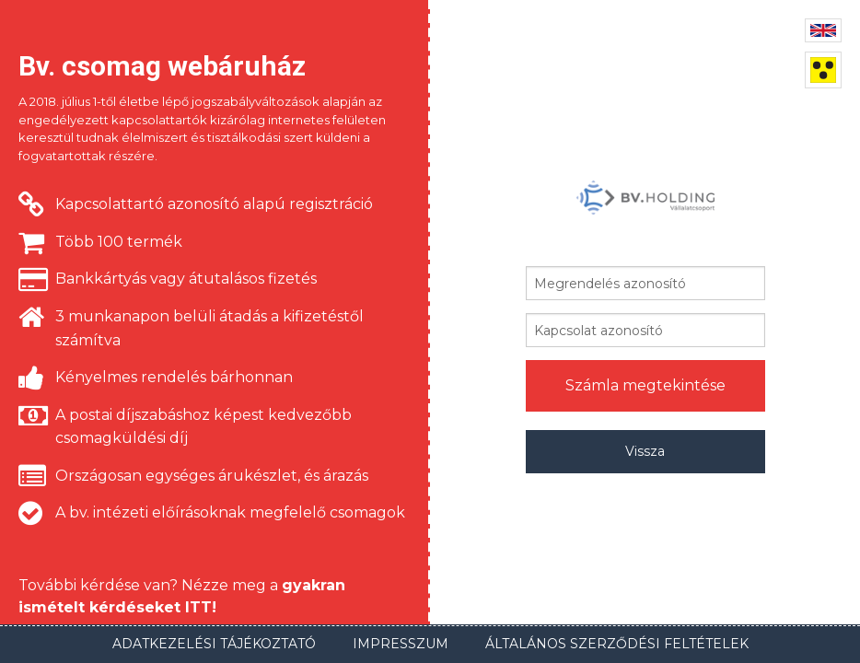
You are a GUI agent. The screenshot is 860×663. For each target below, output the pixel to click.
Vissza (645, 451)
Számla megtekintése (645, 385)
